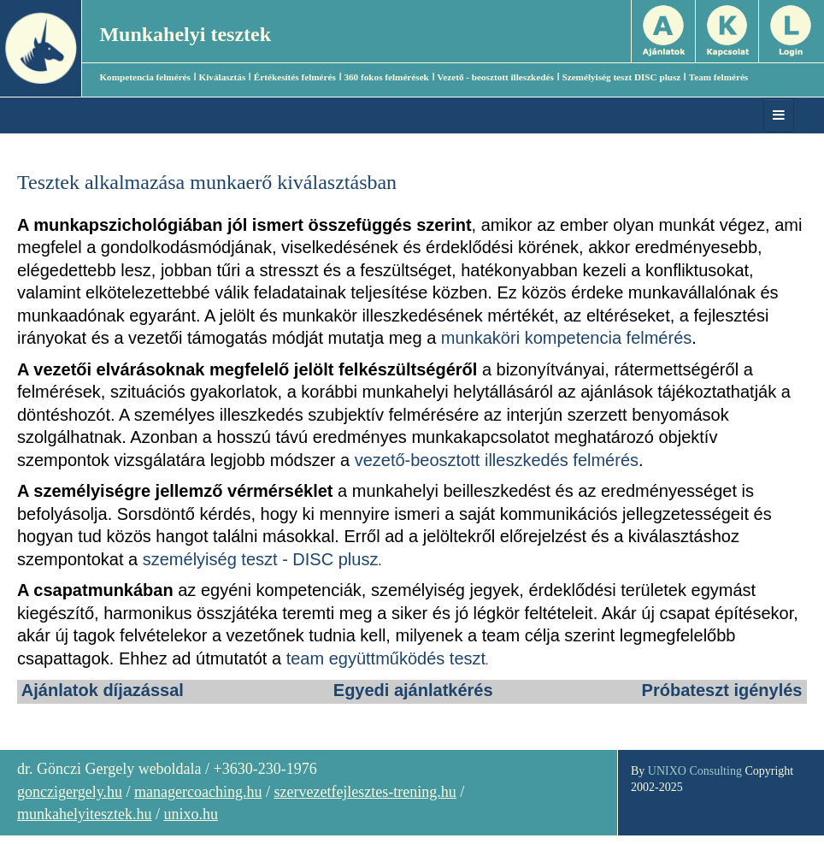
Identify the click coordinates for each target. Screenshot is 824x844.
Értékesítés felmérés (295, 77)
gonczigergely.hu (69, 791)
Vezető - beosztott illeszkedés (495, 77)
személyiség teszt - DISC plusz (261, 559)
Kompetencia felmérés (145, 77)
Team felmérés (718, 77)
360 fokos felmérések (386, 77)
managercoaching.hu (198, 791)
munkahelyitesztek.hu (84, 814)
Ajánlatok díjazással (102, 690)
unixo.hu (190, 814)
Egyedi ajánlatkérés (413, 690)
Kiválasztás (222, 77)
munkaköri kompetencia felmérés (566, 337)
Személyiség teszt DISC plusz (621, 77)
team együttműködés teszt (386, 658)
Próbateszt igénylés (722, 690)
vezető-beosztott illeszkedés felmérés (497, 460)
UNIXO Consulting (695, 770)
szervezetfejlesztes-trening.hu (365, 791)
